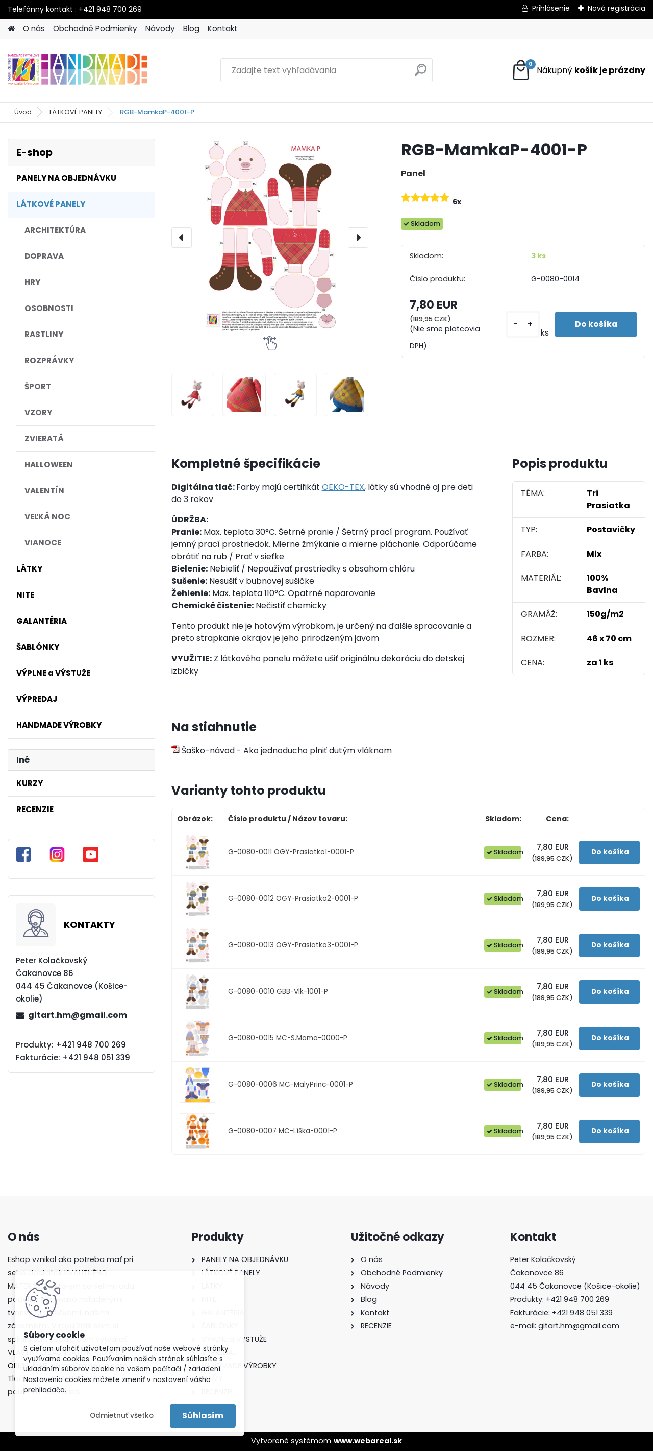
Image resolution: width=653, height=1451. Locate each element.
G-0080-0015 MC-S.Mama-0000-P (287, 1038)
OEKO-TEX (343, 487)
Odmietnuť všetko (122, 1415)
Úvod (23, 112)
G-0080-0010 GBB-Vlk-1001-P (278, 991)
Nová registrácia (616, 8)
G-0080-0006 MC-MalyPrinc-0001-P (290, 1084)
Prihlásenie (551, 8)
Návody (160, 28)
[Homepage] (11, 29)
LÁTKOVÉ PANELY (75, 112)
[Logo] (78, 70)
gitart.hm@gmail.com (77, 1015)
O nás (34, 28)
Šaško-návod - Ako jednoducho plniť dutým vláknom (281, 750)
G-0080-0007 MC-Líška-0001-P (282, 1131)
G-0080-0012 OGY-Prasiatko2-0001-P (293, 898)
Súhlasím (202, 1415)
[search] (420, 74)
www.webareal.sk (368, 1441)
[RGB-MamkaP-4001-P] (269, 237)
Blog (191, 28)
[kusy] (521, 325)
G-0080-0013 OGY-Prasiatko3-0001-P (293, 945)
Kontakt (223, 28)
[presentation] (181, 237)
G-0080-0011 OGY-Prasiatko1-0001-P (291, 852)
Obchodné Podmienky (95, 28)
